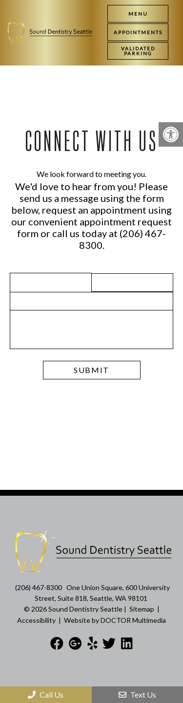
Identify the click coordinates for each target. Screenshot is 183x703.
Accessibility (36, 620)
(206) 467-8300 (38, 587)
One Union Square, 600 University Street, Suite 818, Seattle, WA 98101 (102, 592)
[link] (137, 32)
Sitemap (141, 609)
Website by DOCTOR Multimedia (115, 620)
